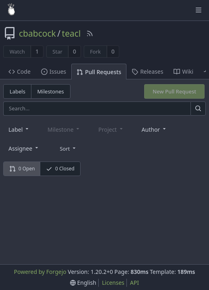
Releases (147, 71)
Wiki (183, 71)
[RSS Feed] (89, 33)
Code (19, 71)
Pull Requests (99, 72)
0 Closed (60, 168)
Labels (17, 91)
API (134, 282)
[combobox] (19, 129)
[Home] (11, 10)
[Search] (198, 109)
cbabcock (37, 33)
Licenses (113, 282)
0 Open (22, 168)
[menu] (68, 148)
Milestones (50, 91)
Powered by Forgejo (40, 272)
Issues (53, 71)
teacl (71, 33)
